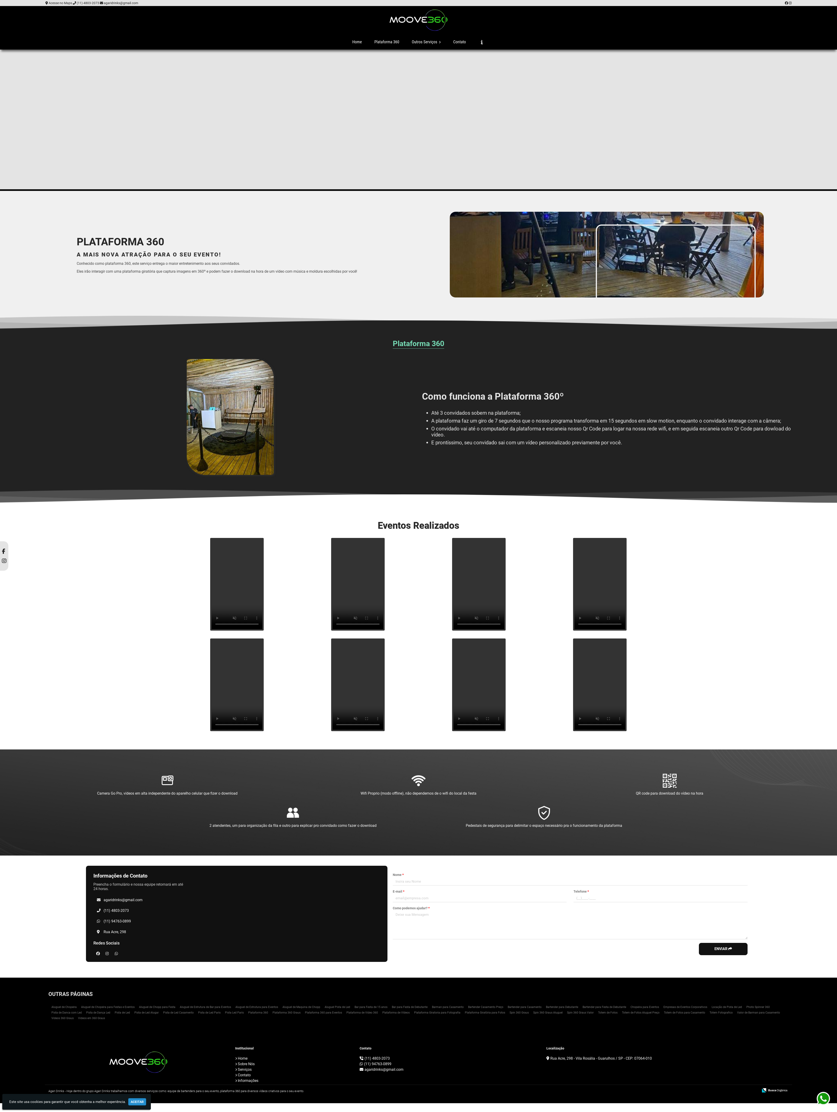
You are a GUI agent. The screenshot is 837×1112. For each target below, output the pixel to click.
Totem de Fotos (608, 1012)
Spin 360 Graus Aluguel (548, 1012)
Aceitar (137, 1102)
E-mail (398, 891)
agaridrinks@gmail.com (121, 3)
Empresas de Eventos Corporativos (685, 1007)
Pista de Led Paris (209, 1012)
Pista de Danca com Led (66, 1012)
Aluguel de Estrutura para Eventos (256, 1007)
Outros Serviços (426, 42)
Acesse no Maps (60, 3)
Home (357, 42)
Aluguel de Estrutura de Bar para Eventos (205, 1007)
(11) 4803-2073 (88, 3)
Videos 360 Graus (62, 1018)
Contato (459, 42)
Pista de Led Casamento (178, 1012)
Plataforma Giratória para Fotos (485, 1012)
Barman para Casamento (448, 1007)
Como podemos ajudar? (411, 908)
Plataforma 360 (386, 42)
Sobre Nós (246, 1064)
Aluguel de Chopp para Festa (157, 1007)
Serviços (245, 1069)
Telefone (581, 891)
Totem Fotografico (721, 1012)
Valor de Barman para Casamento (758, 1012)
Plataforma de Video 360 (362, 1012)
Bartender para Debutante (562, 1007)
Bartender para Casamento (525, 1007)
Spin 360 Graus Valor (580, 1012)
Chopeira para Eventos (645, 1007)
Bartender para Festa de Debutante (604, 1007)
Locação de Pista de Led (727, 1007)
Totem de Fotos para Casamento (684, 1012)
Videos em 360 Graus (91, 1018)
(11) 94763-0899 (117, 921)
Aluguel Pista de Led (337, 1007)
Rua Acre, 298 (115, 932)
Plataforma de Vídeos (396, 1012)
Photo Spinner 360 (758, 1007)
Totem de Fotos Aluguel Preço (640, 1012)
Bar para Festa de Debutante (410, 1007)
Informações (248, 1080)
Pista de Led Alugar (146, 1012)
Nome (398, 875)
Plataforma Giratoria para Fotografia (437, 1012)
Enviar (723, 949)
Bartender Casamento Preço (485, 1007)
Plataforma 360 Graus (287, 1012)
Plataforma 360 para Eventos (323, 1012)
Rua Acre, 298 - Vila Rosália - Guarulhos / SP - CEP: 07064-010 (601, 1058)
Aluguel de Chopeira (64, 1007)
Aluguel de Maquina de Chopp (301, 1007)
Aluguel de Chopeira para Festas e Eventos (108, 1007)
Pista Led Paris (234, 1012)
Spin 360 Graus (519, 1012)
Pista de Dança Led (98, 1012)
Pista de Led (122, 1012)
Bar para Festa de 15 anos (371, 1007)
